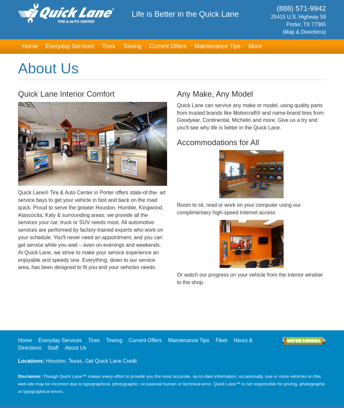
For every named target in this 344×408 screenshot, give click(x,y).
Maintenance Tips (217, 46)
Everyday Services (70, 46)
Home (30, 46)
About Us (75, 348)
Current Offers (167, 46)
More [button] (255, 46)
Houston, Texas (64, 361)
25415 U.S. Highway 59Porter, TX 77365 (291, 25)
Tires (108, 46)
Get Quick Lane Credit (111, 361)
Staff (53, 348)
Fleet (221, 340)
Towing (132, 46)
